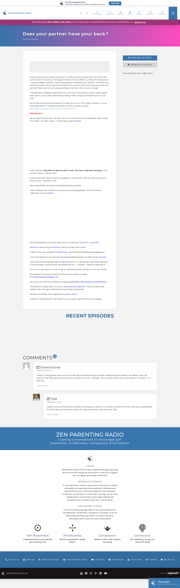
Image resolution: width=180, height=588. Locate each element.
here (79, 121)
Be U (76, 264)
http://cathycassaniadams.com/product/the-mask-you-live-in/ (52, 108)
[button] (110, 13)
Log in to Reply (42, 385)
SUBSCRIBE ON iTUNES (140, 57)
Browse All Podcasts (140, 64)
